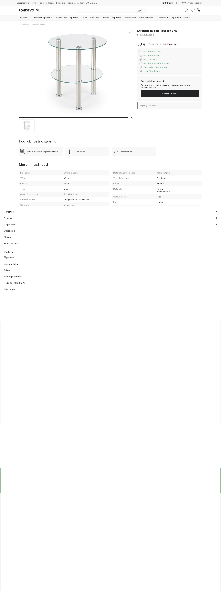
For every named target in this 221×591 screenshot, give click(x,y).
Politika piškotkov (101, 581)
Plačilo (67, 521)
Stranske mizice (38, 24)
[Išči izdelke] (111, 10)
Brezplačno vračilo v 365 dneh (79, 2)
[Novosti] (187, 17)
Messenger (117, 532)
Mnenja (22, 535)
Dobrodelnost (25, 521)
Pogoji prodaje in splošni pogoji (77, 581)
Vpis (190, 480)
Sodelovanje (24, 532)
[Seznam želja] (193, 10)
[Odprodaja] (175, 17)
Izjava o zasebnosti (52, 581)
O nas (21, 517)
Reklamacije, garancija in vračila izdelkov (82, 528)
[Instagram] (190, 581)
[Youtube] (195, 581)
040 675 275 (118, 521)
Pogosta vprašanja (73, 532)
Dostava (68, 517)
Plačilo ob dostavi (51, 2)
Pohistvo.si (24, 24)
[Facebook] (185, 581)
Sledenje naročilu (72, 524)
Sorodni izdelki (169, 93)
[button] (187, 10)
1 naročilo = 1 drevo (27, 528)
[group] (73, 402)
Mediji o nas (24, 524)
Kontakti (22, 539)
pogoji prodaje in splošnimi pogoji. (93, 415)
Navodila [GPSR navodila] (161, 212)
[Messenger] (199, 581)
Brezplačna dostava (28, 2)
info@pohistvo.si (119, 528)
